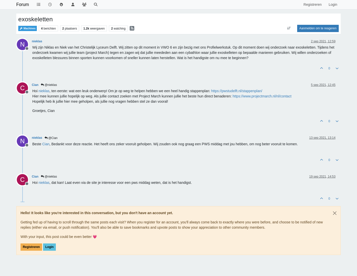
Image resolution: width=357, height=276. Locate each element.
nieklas (37, 41)
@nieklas (49, 85)
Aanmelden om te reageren (317, 28)
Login (49, 247)
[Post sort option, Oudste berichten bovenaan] (289, 28)
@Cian (51, 138)
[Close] (334, 213)
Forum (22, 4)
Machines (28, 28)
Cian (35, 85)
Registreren (31, 247)
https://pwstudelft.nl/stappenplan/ (236, 91)
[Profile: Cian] (46, 144)
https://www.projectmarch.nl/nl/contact (262, 96)
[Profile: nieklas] (44, 91)
